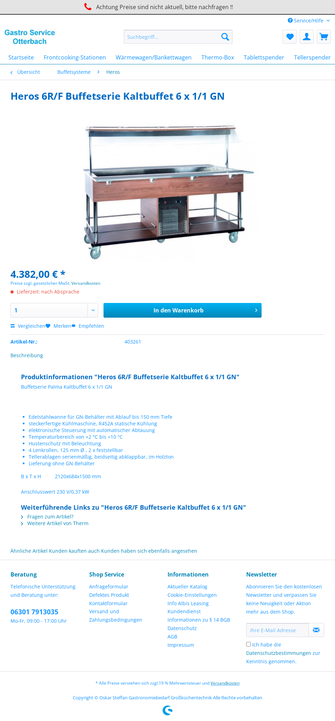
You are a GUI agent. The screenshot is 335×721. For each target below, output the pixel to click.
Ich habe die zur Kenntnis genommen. (283, 653)
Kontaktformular (108, 603)
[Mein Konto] (307, 37)
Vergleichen (27, 326)
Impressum (181, 645)
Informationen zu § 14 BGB (199, 619)
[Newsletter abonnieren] (316, 630)
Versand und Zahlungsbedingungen (115, 615)
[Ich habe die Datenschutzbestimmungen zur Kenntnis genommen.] (248, 644)
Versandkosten (85, 283)
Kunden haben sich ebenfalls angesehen (149, 550)
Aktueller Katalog (187, 586)
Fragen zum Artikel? (47, 516)
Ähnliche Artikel (29, 550)
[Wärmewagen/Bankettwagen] (154, 57)
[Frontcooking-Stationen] (75, 57)
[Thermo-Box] (218, 57)
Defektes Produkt (109, 595)
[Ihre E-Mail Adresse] (277, 630)
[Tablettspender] (264, 57)
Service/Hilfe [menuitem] (306, 20)
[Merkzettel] (290, 37)
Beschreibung (26, 355)
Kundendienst (184, 611)
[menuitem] (178, 40)
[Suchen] (225, 37)
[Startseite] (21, 57)
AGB (172, 636)
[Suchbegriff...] (178, 37)
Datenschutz (182, 628)
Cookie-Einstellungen (192, 595)
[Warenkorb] (324, 37)
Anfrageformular (108, 586)
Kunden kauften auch (74, 550)
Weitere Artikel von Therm (54, 523)
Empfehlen (87, 326)
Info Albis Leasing (188, 603)
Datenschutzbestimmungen (278, 653)
